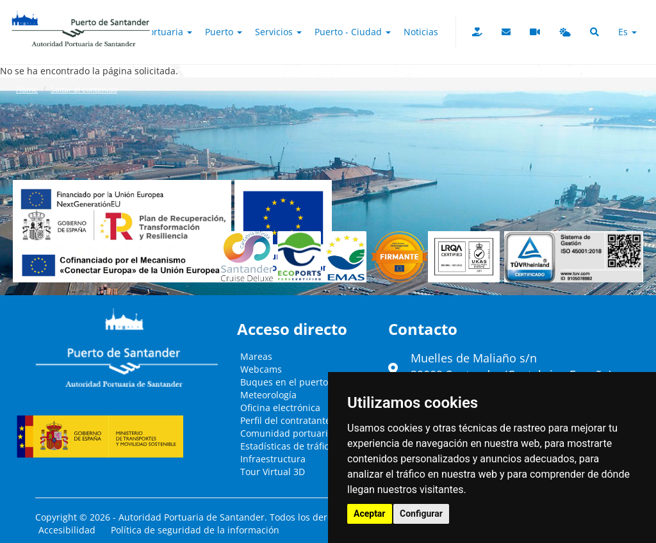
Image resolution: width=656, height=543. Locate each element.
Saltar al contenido (84, 89)
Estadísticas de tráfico (287, 446)
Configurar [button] (421, 513)
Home (27, 89)
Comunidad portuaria (286, 433)
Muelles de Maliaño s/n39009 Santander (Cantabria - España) (511, 366)
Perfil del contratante (285, 420)
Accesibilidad (66, 530)
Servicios (278, 32)
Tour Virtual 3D (272, 472)
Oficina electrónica (280, 407)
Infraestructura (273, 459)
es (627, 32)
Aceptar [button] (370, 513)
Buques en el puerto (284, 382)
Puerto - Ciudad (353, 32)
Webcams (261, 369)
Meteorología (268, 395)
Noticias (421, 32)
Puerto (223, 32)
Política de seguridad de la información (195, 530)
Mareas (256, 356)
